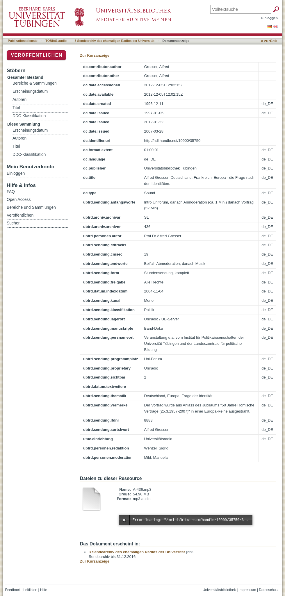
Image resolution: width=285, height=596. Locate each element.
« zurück (269, 41)
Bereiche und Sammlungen (31, 207)
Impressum (247, 590)
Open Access (19, 199)
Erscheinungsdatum (30, 91)
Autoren (19, 99)
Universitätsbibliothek (219, 590)
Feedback (13, 590)
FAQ (11, 191)
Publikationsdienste (23, 40)
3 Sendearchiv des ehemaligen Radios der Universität (114, 40)
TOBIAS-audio (56, 40)
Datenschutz (268, 590)
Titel (16, 108)
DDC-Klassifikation (29, 116)
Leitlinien (30, 590)
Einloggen (269, 18)
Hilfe (43, 590)
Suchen (13, 223)
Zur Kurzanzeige (94, 55)
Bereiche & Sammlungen (35, 83)
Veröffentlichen (36, 55)
